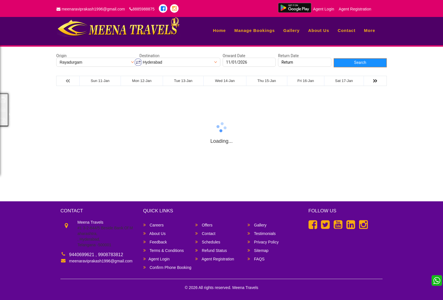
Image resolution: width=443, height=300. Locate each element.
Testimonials (261, 233)
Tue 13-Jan (183, 81)
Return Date (288, 56)
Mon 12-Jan (142, 81)
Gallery (291, 30)
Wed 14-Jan (225, 81)
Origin (61, 56)
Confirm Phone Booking (167, 267)
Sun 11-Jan (100, 81)
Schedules (207, 241)
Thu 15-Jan (266, 81)
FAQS (255, 258)
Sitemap (257, 250)
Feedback (155, 241)
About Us (318, 30)
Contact (346, 30)
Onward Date (234, 56)
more (369, 30)
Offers (203, 225)
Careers (153, 225)
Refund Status (211, 250)
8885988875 (142, 9)
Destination (150, 56)
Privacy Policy (263, 241)
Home (219, 30)
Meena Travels (245, 287)
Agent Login (323, 9)
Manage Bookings (254, 30)
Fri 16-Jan (305, 81)
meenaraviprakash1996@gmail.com (91, 9)
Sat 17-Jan (344, 81)
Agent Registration (355, 9)
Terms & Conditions (163, 250)
